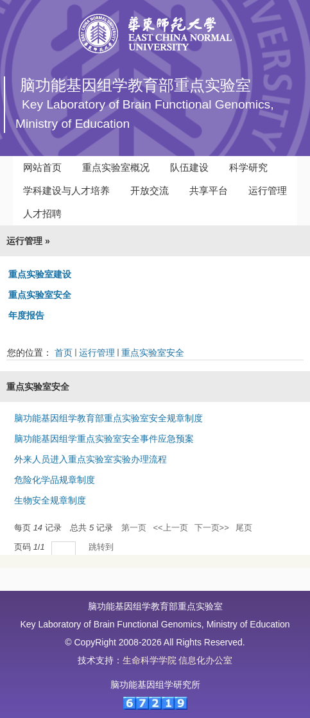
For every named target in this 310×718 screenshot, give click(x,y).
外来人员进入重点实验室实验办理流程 (90, 459)
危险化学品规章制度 (54, 480)
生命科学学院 (150, 660)
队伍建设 (189, 167)
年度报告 (26, 315)
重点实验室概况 (116, 167)
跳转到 (102, 547)
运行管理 (267, 190)
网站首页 (42, 167)
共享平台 (208, 190)
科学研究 (248, 167)
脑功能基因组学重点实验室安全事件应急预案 (104, 438)
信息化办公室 (205, 660)
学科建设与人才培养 (66, 190)
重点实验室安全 (39, 295)
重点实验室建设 (39, 274)
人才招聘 (42, 213)
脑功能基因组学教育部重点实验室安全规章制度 (108, 418)
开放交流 (149, 190)
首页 (64, 352)
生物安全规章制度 (50, 500)
